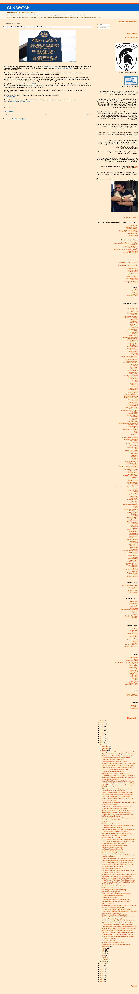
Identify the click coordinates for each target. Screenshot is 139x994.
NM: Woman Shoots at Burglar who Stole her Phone (118, 870)
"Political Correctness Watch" (128, 232)
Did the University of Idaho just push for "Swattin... (117, 901)
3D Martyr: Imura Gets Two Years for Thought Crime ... (118, 810)
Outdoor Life (134, 493)
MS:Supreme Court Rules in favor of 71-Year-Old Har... (119, 923)
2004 (102, 981)
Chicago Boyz (133, 605)
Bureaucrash (134, 342)
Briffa (136, 659)
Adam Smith (134, 601)
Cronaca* (135, 366)
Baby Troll (134, 319)
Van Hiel (135, 291)
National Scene (133, 480)
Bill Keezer (134, 326)
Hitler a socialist (133, 275)
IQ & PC (135, 668)
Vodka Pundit (133, 562)
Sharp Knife (134, 533)
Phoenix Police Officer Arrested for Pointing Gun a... (118, 781)
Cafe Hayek (134, 606)
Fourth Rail (134, 401)
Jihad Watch (134, 440)
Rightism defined (132, 268)
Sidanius (135, 292)
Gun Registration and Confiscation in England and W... (118, 752)
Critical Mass (134, 364)
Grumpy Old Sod (132, 415)
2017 (102, 738)
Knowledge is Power (131, 450)
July (103, 950)
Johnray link (134, 244)
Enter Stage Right (132, 393)
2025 (102, 723)
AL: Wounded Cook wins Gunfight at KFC (114, 808)
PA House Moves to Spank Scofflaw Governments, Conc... (120, 874)
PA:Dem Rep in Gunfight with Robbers (113, 942)
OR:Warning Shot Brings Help (111, 892)
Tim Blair (135, 643)
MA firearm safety (132, 463)
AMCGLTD (134, 311)
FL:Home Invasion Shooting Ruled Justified (115, 915)
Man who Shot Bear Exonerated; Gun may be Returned (119, 754)
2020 (102, 732)
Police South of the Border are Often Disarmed (116, 893)
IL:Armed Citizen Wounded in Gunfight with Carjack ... (118, 792)
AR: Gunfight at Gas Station (110, 779)
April (103, 956)
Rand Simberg (133, 511)
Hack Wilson (134, 420)
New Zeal (135, 485)
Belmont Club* (133, 323)
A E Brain (135, 629)
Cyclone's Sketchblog (131, 646)
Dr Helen (135, 380)
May (103, 954)
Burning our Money (132, 660)
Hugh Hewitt (134, 428)
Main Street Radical (131, 461)
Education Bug (133, 587)
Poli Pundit (134, 501)
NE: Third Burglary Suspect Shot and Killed (115, 769)
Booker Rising (133, 335)
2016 (102, 740)
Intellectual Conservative (130, 437)
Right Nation (134, 519)
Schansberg (134, 528)
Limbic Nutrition (133, 670)
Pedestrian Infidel (132, 499)
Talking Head (134, 547)
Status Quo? (134, 279)
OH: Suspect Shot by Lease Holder (112, 847)
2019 (102, 734)
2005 (102, 979)
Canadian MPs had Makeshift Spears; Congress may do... (119, 802)
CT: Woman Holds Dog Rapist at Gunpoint (115, 831)
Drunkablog (134, 383)
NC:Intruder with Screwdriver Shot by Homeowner (117, 925)
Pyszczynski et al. (132, 295)
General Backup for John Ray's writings (125, 249)
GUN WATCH (18, 8)
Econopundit (134, 608)
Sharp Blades (133, 531)
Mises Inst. (134, 617)
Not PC (135, 488)
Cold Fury (135, 354)
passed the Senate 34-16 (28, 84)
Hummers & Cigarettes (130, 429)
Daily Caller (134, 367)
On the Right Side (132, 490)
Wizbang (135, 574)
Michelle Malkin (133, 472)
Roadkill (135, 523)
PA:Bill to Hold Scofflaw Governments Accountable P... (118, 936)
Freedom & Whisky (132, 694)
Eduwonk (135, 589)
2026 (102, 721)
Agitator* (135, 310)
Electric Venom (133, 389)
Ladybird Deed (133, 452)
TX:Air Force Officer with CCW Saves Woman (116, 796)
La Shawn (134, 453)
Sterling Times (133, 683)
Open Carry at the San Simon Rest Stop (114, 886)
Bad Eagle (134, 321)
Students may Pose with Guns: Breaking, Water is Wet (118, 829)
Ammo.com (134, 315)
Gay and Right (133, 405)
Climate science (133, 351)
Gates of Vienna (133, 404)
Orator (136, 491)
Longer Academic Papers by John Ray (126, 243)
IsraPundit (134, 705)
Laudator (135, 455)
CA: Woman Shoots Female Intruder (113, 771)
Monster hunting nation (130, 476)
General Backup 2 (132, 251)
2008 (102, 973)
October (104, 750)
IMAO (136, 431)
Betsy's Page (133, 324)
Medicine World (133, 471)
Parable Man (134, 496)
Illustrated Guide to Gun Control (111, 872)
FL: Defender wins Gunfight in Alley (112, 866)
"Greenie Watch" (132, 233)
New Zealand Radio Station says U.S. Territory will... (118, 765)
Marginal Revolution (131, 616)
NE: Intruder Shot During (109, 897)
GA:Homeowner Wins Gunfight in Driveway (115, 845)
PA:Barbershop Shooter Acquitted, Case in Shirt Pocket (119, 905)
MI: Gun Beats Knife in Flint (110, 884)
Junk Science (133, 445)
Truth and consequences (130, 550)
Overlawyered (133, 495)
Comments (101, 27)
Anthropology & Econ (131, 316)
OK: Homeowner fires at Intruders (112, 888)
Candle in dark (133, 343)
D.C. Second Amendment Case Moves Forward (116, 909)
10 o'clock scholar (132, 308)
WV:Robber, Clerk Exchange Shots (112, 851)
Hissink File (134, 637)
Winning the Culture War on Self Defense (114, 761)
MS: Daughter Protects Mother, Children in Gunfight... (118, 789)
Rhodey (135, 515)
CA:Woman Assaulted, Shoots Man (112, 849)
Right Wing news (132, 522)
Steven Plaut (134, 707)
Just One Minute (132, 447)
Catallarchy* (134, 345)
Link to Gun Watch (9, 97)
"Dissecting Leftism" (131, 227)
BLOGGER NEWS (132, 330)
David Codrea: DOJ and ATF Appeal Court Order (117, 806)
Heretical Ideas (133, 425)
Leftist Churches (132, 270)
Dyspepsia (134, 386)
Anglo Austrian (133, 657)
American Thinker (132, 313)
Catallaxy (135, 632)
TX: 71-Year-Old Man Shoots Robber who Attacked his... (119, 777)
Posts (99, 24)
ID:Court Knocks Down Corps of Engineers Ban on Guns (119, 926)
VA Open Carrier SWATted (110, 804)
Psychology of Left (132, 278)
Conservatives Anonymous (129, 362)
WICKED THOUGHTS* (130, 570)
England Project (133, 664)
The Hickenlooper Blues (109, 787)
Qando (135, 506)
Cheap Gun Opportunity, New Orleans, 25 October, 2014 (119, 858)
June (103, 952)
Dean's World (133, 372)
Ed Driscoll (134, 385)
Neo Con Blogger (132, 482)
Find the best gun (132, 399)
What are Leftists (132, 276)
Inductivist (134, 434)
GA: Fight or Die (107, 822)
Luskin (136, 460)
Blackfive (135, 327)
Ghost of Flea (133, 409)
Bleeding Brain (133, 329)
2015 (102, 742)
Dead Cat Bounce (132, 370)
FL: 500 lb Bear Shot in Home (111, 837)
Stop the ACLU (133, 544)
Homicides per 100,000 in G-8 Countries (114, 820)
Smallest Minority (132, 539)
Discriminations (133, 377)
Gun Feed (134, 417)
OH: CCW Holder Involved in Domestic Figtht (115, 773)
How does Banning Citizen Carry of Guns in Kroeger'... (118, 921)
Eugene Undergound (131, 394)
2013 (102, 963)
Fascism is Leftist (132, 273)
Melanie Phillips (133, 673)
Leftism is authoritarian (130, 281)
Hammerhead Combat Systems (128, 423)
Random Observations (131, 509)
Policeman (134, 678)
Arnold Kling (134, 603)
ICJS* (136, 638)
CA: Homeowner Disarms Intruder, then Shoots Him (118, 825)
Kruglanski (134, 294)
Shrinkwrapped (133, 536)
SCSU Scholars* (132, 530)
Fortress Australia (132, 633)
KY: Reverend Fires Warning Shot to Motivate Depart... (118, 841)
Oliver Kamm (134, 676)
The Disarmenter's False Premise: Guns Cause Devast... (119, 763)
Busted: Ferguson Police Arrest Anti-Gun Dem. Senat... (119, 798)
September (105, 946)
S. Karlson (134, 613)
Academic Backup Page (130, 248)
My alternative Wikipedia (130, 252)
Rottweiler (134, 527)
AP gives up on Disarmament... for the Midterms (116, 758)
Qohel (136, 507)
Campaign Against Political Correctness (125, 662)
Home (47, 115)
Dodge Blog (134, 378)
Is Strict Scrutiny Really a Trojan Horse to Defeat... (117, 878)
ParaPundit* (134, 498)
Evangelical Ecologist (131, 396)
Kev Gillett (134, 635)
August (104, 948)
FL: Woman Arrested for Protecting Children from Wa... (118, 917)
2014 (102, 744)
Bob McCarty (134, 334)
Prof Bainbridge (133, 503)
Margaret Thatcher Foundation (128, 466)
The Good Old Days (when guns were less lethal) (117, 876)
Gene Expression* (132, 407)
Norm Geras (134, 665)
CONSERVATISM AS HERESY (128, 265)
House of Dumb (133, 667)
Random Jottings (132, 512)
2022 (102, 728)
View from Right (133, 558)
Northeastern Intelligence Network (127, 487)
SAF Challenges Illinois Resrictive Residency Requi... (118, 862)
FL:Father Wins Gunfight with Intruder (113, 853)
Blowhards (134, 332)
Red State (134, 514)
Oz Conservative (132, 640)
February (105, 959)
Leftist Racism (133, 271)
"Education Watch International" (128, 230)
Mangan (135, 464)
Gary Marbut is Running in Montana (113, 759)
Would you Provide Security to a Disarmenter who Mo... (119, 818)
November (105, 748)
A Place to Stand (132, 696)
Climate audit (133, 350)
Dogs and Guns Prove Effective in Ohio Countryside (118, 814)
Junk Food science (132, 444)
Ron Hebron (134, 525)
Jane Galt (135, 611)
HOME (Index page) (131, 37)
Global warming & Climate (129, 410)
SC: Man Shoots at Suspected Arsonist (114, 843)
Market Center (133, 468)
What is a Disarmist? (108, 903)
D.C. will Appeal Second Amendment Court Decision (118, 785)
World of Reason (132, 576)
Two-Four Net (133, 552)
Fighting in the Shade (131, 397)
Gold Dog (135, 412)
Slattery (135, 641)
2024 (102, 724)
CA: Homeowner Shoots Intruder (112, 827)
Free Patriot (134, 402)
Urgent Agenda (133, 555)
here (136, 166)
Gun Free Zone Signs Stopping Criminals (114, 919)
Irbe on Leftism (133, 283)
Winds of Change (132, 573)
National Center (133, 479)
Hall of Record (133, 421)
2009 (102, 971)
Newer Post (5, 115)
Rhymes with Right (132, 517)
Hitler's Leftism (133, 426)
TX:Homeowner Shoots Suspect (111, 913)
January (104, 961)
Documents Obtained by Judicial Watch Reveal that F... (119, 932)
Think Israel (134, 708)
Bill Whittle (134, 566)
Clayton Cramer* (132, 348)
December (105, 746)
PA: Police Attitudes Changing (111, 816)
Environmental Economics (129, 609)
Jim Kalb (135, 442)
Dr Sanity (135, 381)
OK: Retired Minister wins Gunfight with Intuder (116, 944)
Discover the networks (131, 375)
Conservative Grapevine (130, 358)
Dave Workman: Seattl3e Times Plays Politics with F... (118, 882)
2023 (102, 726)
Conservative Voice (132, 361)
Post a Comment (8, 111)
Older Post (89, 115)
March (104, 957)
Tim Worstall (134, 549)
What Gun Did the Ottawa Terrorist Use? (114, 835)
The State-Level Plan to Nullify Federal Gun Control (117, 756)
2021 (102, 730)
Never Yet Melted (132, 484)
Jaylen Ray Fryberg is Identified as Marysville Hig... (117, 833)
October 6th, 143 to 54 (51, 66)
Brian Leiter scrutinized (130, 337)
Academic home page (131, 246)
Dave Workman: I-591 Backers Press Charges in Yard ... (119, 880)
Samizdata (134, 680)
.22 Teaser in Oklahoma (109, 938)
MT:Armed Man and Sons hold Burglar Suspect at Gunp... (119, 928)
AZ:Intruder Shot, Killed (109, 940)
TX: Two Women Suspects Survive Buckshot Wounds (118, 775)
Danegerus (134, 369)
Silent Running (133, 538)
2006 (102, 977)
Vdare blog (134, 557)
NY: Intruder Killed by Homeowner (112, 895)
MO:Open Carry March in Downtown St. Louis (116, 812)
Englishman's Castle (131, 684)
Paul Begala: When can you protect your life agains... (118, 794)
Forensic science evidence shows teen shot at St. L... (118, 930)
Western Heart (133, 235)
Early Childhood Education (129, 586)
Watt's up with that (132, 563)
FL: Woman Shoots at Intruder (111, 824)
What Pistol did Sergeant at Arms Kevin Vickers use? (118, 860)
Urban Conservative (131, 554)
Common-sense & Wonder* (129, 356)
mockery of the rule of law (64, 68)
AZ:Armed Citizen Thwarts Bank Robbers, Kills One (117, 934)
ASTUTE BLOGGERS (131, 318)
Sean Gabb (134, 681)
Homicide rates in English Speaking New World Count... (119, 783)
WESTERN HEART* (131, 645)
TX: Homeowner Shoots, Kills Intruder (113, 791)
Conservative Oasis (131, 359)
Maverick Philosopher (131, 469)
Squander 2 (134, 541)
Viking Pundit (133, 560)
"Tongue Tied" (133, 225)
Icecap (136, 433)
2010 (102, 969)
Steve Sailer (134, 542)
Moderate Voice (133, 474)
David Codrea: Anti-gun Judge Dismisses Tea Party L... (118, 767)
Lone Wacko (134, 456)
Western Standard (132, 565)
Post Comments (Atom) (19, 119)
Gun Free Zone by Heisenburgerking (113, 907)
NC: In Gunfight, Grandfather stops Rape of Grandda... (118, 864)
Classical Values (132, 346)
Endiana (135, 391)
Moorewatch (134, 477)
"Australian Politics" (132, 228)
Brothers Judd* (133, 338)
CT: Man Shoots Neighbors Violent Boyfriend (115, 899)
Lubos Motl (134, 458)
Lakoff (136, 289)
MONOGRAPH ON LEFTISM (128, 262)
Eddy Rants (134, 388)
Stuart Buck (134, 546)
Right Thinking (133, 520)
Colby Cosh (134, 353)
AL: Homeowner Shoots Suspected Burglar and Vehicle (119, 839)
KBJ (136, 448)
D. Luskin (135, 614)
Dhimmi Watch (133, 374)
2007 (102, 975)
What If (135, 568)
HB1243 (6, 66)
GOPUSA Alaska (132, 413)
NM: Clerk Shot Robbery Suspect (112, 868)
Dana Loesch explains (108, 857)
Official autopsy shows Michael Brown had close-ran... (118, 855)
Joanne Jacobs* (133, 590)
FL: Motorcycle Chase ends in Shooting (114, 890)
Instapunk (135, 436)
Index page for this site (130, 217)
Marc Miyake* (133, 592)
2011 (102, 967)
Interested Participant (131, 439)
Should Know (133, 535)
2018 (102, 736)
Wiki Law (135, 571)
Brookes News (133, 630)
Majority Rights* (133, 672)
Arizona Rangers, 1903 (109, 800)
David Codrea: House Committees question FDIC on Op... (119, 911)
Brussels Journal (132, 340)
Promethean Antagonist (130, 504)
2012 (102, 965)
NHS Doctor (134, 675)
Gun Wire (135, 418)
